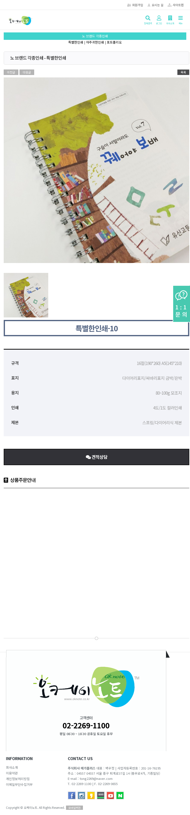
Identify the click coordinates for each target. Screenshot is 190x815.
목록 (183, 72)
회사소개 (12, 767)
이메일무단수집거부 (19, 784)
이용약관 (12, 773)
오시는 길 (155, 5)
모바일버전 (74, 808)
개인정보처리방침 (18, 778)
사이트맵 (176, 5)
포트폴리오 (114, 42)
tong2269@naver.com (96, 778)
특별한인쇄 (75, 42)
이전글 (11, 72)
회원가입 (135, 5)
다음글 (27, 72)
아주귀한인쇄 (95, 42)
